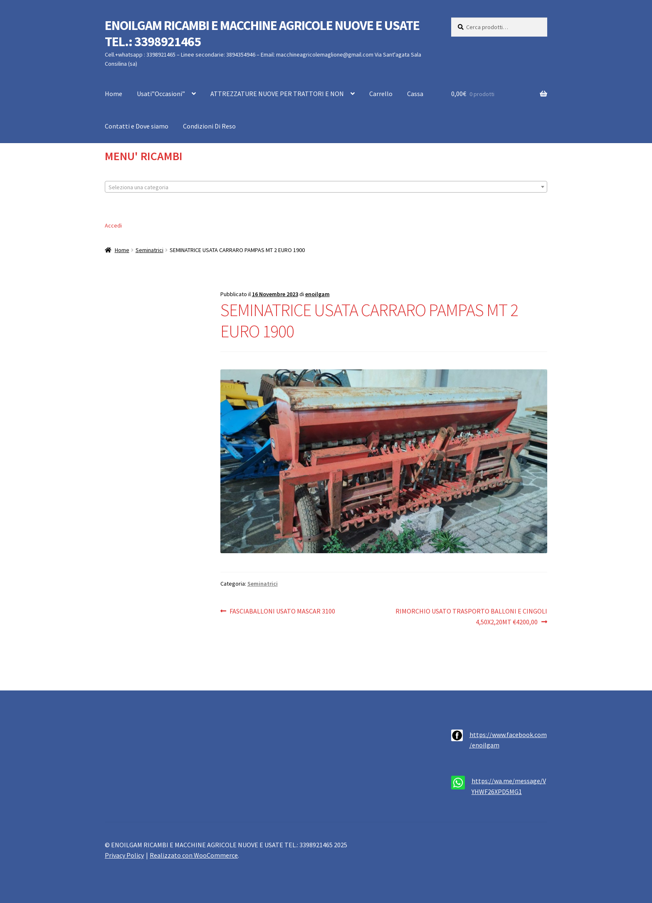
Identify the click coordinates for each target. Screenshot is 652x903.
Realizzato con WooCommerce (194, 855)
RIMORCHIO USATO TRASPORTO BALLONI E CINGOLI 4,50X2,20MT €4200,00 (471, 616)
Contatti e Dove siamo (136, 126)
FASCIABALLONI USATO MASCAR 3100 (282, 611)
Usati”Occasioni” (161, 93)
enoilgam (317, 294)
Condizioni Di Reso (209, 126)
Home (113, 93)
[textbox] (326, 187)
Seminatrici (149, 250)
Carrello (381, 93)
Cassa (415, 93)
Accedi (113, 225)
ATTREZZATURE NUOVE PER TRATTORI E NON (277, 93)
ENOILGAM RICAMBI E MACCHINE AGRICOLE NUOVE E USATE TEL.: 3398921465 (262, 33)
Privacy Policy (124, 855)
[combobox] (326, 187)
